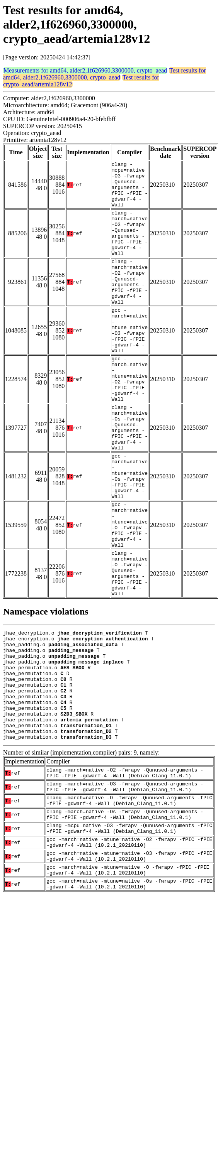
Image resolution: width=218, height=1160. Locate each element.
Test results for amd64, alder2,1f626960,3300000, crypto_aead (104, 74)
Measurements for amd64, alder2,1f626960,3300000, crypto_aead (85, 70)
